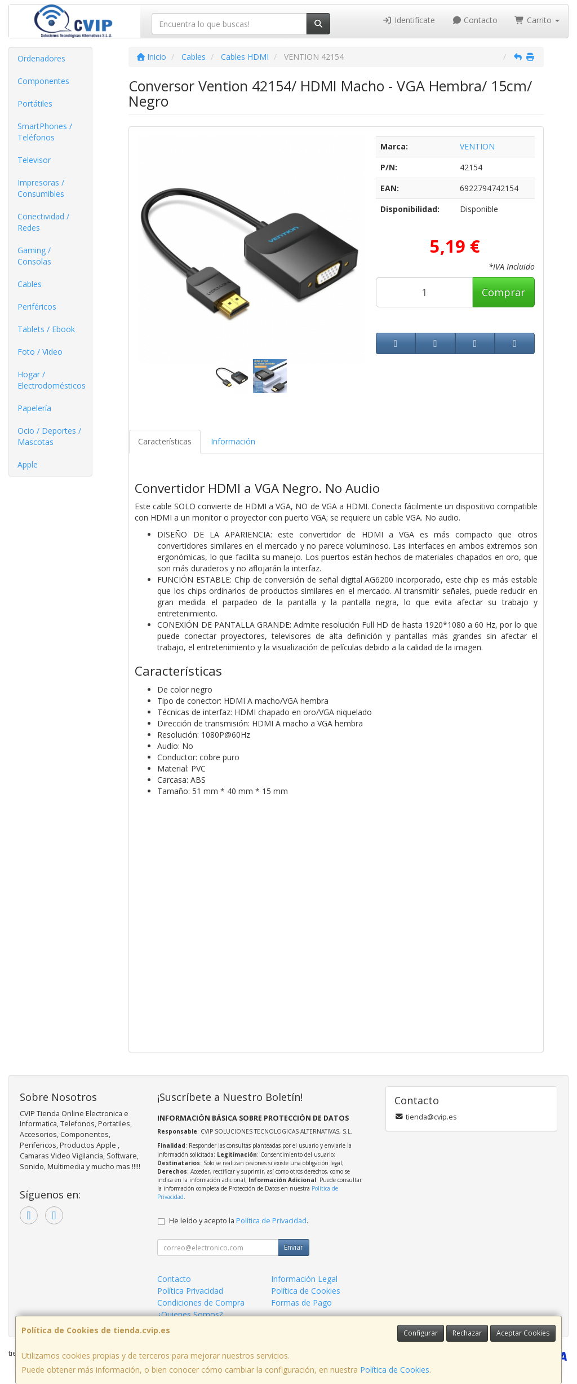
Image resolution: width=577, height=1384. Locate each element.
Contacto (475, 20)
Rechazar (467, 1333)
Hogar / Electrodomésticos (51, 380)
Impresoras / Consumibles (40, 188)
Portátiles (34, 103)
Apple (27, 464)
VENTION (477, 146)
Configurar (420, 1333)
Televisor (34, 160)
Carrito (537, 20)
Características (165, 441)
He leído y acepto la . (238, 1221)
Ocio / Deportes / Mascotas (49, 436)
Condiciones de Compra (201, 1302)
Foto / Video (40, 351)
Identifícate (408, 20)
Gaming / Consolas (34, 256)
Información (233, 441)
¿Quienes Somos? (190, 1314)
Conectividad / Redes (43, 222)
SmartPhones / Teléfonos (44, 132)
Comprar (503, 292)
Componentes (43, 81)
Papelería (34, 408)
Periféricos (36, 306)
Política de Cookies (394, 1369)
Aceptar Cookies (522, 1333)
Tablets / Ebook (46, 329)
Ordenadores (41, 58)
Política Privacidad (190, 1290)
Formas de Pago (301, 1302)
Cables (29, 284)
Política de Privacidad (271, 1221)
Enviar (293, 1247)
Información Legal (304, 1278)
